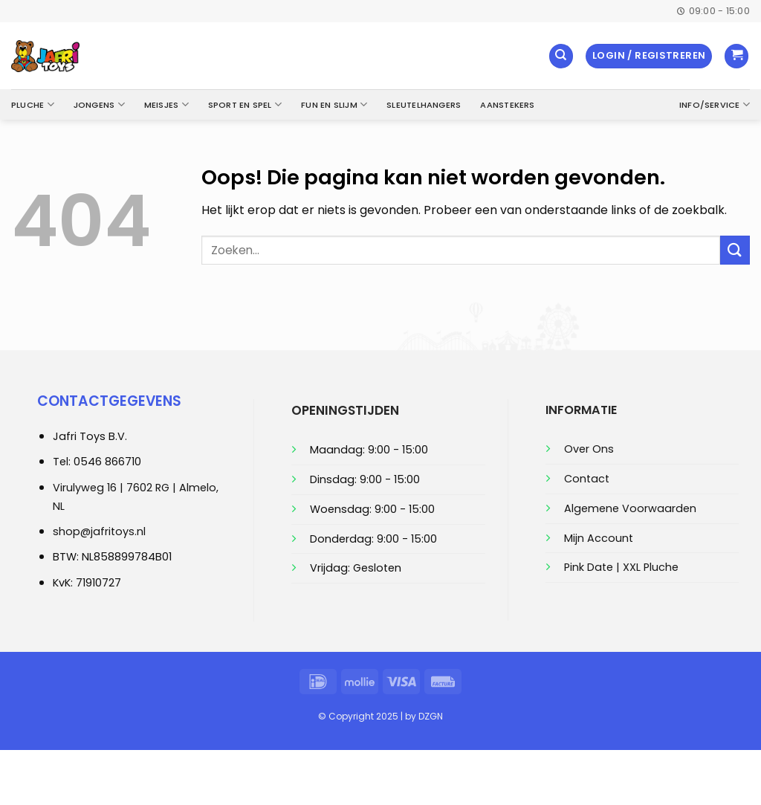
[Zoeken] (561, 56)
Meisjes (166, 104)
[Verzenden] (735, 250)
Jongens (99, 104)
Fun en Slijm (334, 104)
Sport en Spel (245, 104)
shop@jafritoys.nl (99, 531)
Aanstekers (507, 105)
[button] (649, 56)
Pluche (32, 104)
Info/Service (714, 104)
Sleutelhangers (423, 105)
